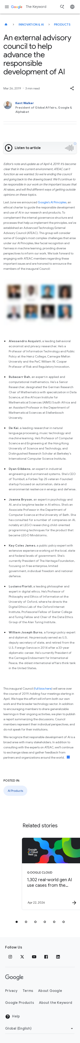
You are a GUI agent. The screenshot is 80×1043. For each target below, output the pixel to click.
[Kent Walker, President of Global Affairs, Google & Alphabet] (40, 107)
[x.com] (22, 957)
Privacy (11, 991)
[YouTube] (34, 957)
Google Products (19, 1003)
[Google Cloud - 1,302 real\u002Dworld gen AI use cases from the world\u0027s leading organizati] (47, 874)
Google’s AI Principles (52, 202)
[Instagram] (10, 957)
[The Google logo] (14, 977)
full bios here (42, 688)
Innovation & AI (31, 24)
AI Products (15, 791)
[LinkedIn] (58, 957)
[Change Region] (39, 1028)
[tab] (16, 922)
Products (62, 24)
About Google (50, 991)
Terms (28, 991)
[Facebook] (46, 957)
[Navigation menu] (7, 7)
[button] (72, 88)
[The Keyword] (6, 24)
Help (12, 1016)
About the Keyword (55, 1003)
